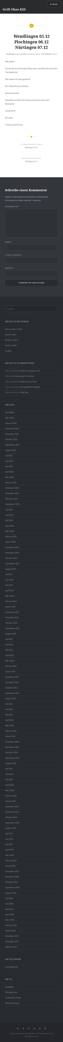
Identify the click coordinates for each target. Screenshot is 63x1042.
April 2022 (9, 655)
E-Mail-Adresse (14, 255)
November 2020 (12, 747)
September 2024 (12, 504)
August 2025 (10, 450)
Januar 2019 (10, 866)
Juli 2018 (9, 898)
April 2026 (9, 412)
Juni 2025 (9, 461)
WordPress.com (31, 1036)
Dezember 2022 (12, 612)
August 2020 (10, 763)
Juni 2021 (9, 709)
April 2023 (9, 590)
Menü (55, 4)
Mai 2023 (9, 585)
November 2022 (12, 617)
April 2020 (9, 785)
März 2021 (9, 725)
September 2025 (12, 445)
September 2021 (12, 693)
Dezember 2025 (12, 428)
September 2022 (12, 628)
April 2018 (9, 914)
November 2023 (12, 553)
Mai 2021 (9, 715)
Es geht (8, 351)
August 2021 (10, 698)
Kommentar (12, 207)
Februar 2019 (11, 860)
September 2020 (12, 758)
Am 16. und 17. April (13, 329)
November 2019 (12, 812)
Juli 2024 (9, 509)
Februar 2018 (11, 925)
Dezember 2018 (12, 871)
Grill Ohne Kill (14, 9)
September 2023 (12, 563)
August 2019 (10, 828)
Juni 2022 (9, 644)
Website (9, 268)
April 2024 (9, 526)
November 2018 (12, 877)
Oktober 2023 (11, 558)
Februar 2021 (11, 731)
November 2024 (12, 493)
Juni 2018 (9, 903)
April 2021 (9, 720)
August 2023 (10, 569)
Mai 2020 (9, 779)
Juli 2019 (9, 833)
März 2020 (9, 790)
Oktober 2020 (11, 752)
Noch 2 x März (11, 345)
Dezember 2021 (12, 677)
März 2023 (9, 596)
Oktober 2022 (11, 623)
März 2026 (9, 418)
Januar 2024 (10, 542)
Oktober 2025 (11, 439)
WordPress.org (12, 1003)
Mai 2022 (9, 650)
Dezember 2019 (12, 806)
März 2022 (9, 661)
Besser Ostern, (11, 340)
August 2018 (10, 893)
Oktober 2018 (11, 882)
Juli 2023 (9, 574)
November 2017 (12, 941)
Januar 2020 (10, 801)
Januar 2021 (10, 736)
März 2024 (9, 531)
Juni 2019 (9, 839)
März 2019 (9, 855)
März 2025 (9, 477)
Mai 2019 (9, 844)
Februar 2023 (11, 601)
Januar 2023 (10, 607)
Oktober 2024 (11, 499)
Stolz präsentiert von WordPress (23, 1033)
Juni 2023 (9, 580)
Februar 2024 (11, 536)
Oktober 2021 (11, 688)
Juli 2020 (9, 769)
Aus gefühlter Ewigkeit (30, 387)
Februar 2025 (11, 482)
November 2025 (12, 434)
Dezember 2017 (12, 936)
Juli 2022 (9, 639)
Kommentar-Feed (12, 997)
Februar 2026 (11, 423)
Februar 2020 (11, 796)
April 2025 (9, 472)
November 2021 (12, 682)
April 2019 (9, 850)
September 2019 (12, 823)
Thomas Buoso (27, 54)
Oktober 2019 (11, 817)
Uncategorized (11, 967)
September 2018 (12, 887)
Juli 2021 (9, 704)
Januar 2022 (10, 671)
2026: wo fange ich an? (30, 371)
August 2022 (10, 634)
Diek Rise (24, 392)
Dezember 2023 (12, 547)
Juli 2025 (9, 455)
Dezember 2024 (12, 488)
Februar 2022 (11, 666)
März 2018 (9, 920)
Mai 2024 (9, 520)
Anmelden (9, 987)
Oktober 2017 (11, 947)
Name (8, 242)
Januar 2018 (10, 931)
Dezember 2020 (12, 742)
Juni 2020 (9, 774)
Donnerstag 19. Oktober (24, 376)
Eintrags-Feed (11, 992)
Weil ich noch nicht (28, 381)
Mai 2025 (9, 466)
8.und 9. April (10, 334)
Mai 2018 (9, 909)
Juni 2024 (9, 515)
